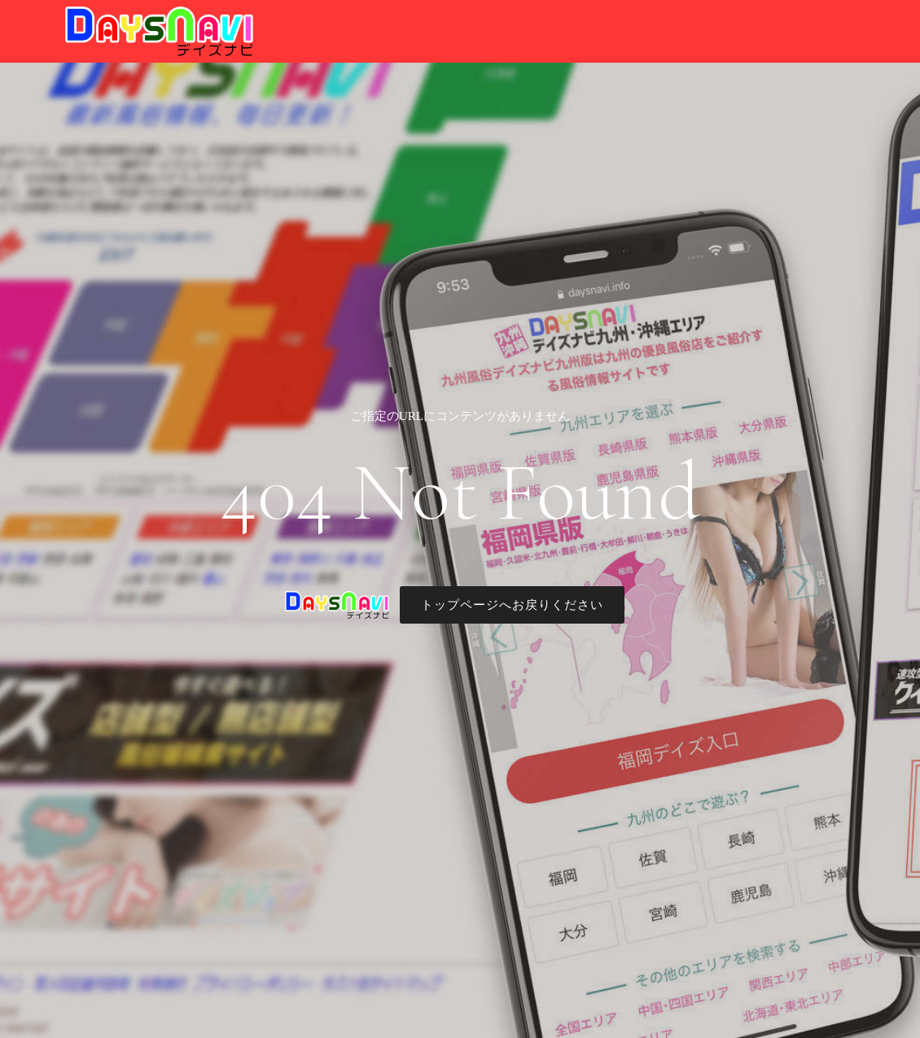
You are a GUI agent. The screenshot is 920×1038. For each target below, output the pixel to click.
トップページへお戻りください (512, 604)
